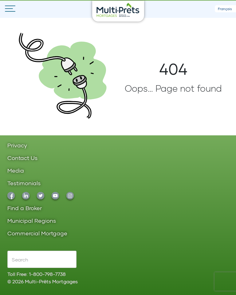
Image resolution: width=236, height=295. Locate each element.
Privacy (17, 146)
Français (225, 9)
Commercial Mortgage (37, 234)
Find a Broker (24, 208)
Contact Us (22, 158)
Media (15, 171)
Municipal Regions (31, 221)
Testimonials (24, 183)
